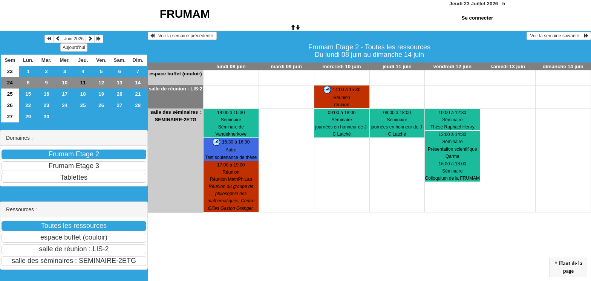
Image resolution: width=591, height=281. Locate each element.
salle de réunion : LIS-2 (175, 89)
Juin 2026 (74, 38)
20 (119, 94)
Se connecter (477, 18)
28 (138, 105)
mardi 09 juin (286, 66)
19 (101, 94)
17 (64, 94)
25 (10, 94)
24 (10, 83)
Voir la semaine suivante (559, 35)
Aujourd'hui (74, 47)
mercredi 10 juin (341, 66)
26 (10, 105)
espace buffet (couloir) (175, 73)
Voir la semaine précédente (182, 35)
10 (64, 83)
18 (83, 94)
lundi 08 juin (231, 66)
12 (101, 83)
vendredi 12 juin (452, 66)
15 (28, 94)
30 (46, 116)
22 (28, 105)
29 (28, 116)
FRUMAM (185, 14)
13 (119, 83)
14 (138, 83)
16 (46, 94)
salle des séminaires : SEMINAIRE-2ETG (175, 115)
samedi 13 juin (507, 66)
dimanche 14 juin (563, 66)
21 (138, 94)
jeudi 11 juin (397, 66)
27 (119, 105)
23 (10, 71)
